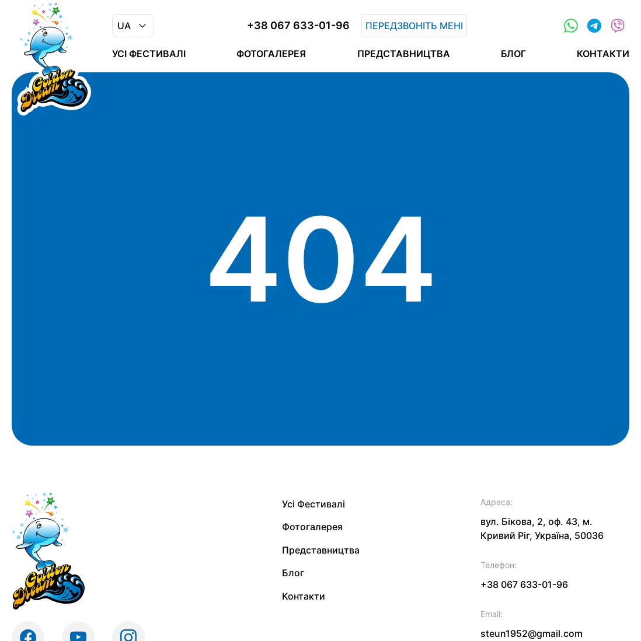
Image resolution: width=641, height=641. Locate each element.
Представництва (403, 53)
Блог (513, 53)
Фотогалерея (271, 53)
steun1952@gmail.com (531, 633)
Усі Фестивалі (149, 53)
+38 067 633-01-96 (298, 25)
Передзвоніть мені (414, 25)
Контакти (603, 53)
